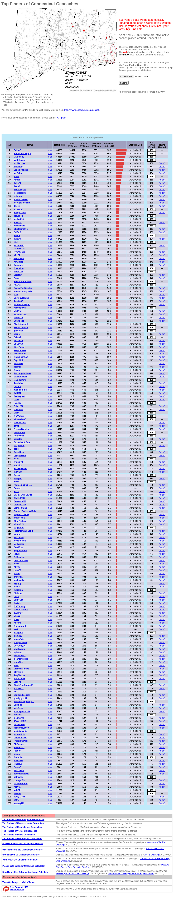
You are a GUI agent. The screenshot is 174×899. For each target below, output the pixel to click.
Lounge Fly (19, 780)
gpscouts (18, 331)
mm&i (16, 176)
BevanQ (17, 767)
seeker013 (19, 219)
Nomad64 (18, 363)
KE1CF (17, 255)
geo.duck (18, 216)
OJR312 (17, 393)
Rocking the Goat (22, 373)
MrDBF (17, 790)
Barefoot (18, 275)
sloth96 (17, 793)
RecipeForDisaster (23, 288)
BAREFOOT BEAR (23, 495)
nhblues (18, 715)
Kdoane (17, 623)
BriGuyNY (18, 344)
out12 (16, 619)
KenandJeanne (21, 327)
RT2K (16, 491)
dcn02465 (18, 760)
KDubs (17, 180)
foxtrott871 (19, 245)
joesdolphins (20, 193)
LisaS (16, 399)
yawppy (17, 583)
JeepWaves (19, 675)
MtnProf (17, 311)
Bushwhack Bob (22, 442)
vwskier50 (18, 537)
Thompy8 (18, 462)
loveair (17, 564)
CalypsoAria (20, 455)
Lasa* (16, 413)
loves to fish (20, 541)
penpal (17, 754)
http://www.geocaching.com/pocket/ (81, 110)
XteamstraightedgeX (24, 701)
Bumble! (18, 705)
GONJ (17, 800)
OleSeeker (19, 744)
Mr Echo (18, 173)
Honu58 (17, 570)
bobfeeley (18, 777)
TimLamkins (20, 422)
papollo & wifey (21, 514)
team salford (20, 380)
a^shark (18, 222)
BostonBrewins (21, 298)
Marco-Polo (19, 734)
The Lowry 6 (20, 626)
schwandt (18, 209)
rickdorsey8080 (21, 728)
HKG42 (17, 285)
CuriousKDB (20, 504)
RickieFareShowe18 (23, 685)
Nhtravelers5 (20, 419)
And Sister (18, 258)
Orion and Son (21, 560)
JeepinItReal (20, 350)
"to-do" (162, 163)
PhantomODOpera (23, 485)
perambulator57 (21, 774)
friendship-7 (20, 655)
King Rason (19, 347)
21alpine (18, 593)
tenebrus (18, 764)
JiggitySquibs (20, 550)
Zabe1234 (18, 406)
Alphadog (18, 166)
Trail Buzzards (21, 609)
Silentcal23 (19, 747)
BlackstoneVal (21, 324)
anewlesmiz (19, 518)
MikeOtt (17, 616)
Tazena (17, 475)
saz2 (16, 629)
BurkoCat (18, 600)
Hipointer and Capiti (23, 531)
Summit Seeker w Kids (25, 511)
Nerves (17, 554)
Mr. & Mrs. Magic (22, 304)
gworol (17, 534)
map (50, 150)
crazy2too (18, 662)
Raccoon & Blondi (22, 281)
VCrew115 (18, 524)
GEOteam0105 (21, 229)
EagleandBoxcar (22, 695)
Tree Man (18, 409)
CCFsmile (18, 672)
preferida (18, 577)
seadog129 (19, 803)
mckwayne (19, 718)
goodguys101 (20, 698)
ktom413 (18, 636)
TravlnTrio (18, 268)
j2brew (17, 206)
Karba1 (17, 603)
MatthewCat (19, 249)
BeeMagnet (19, 396)
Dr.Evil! (17, 232)
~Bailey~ (18, 403)
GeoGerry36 (20, 646)
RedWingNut (20, 189)
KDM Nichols (20, 521)
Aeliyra (16, 787)
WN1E (17, 573)
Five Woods (19, 252)
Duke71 (17, 183)
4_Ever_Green (21, 199)
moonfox (18, 465)
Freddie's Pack (21, 741)
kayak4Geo (19, 724)
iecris (16, 459)
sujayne (17, 239)
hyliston (18, 652)
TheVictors (19, 416)
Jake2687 (18, 301)
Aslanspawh (19, 308)
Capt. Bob (18, 360)
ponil (16, 449)
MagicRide (19, 527)
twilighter (61, 117)
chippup (18, 196)
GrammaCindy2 (21, 669)
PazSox (17, 751)
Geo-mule (18, 265)
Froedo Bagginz (21, 429)
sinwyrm (18, 478)
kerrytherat (19, 445)
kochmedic (19, 580)
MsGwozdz (19, 544)
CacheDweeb (20, 737)
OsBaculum (19, 557)
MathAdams (19, 160)
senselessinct (20, 314)
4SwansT (18, 613)
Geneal (17, 488)
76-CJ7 (17, 692)
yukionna (18, 590)
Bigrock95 (19, 770)
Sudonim (18, 757)
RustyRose (19, 452)
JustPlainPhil (20, 390)
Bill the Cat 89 (20, 508)
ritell (16, 242)
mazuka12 (18, 688)
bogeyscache (20, 642)
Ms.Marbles (19, 163)
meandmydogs (21, 659)
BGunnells (19, 321)
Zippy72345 (19, 797)
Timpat (17, 370)
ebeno (17, 334)
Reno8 (17, 186)
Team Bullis (19, 432)
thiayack (18, 472)
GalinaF (17, 150)
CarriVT (17, 682)
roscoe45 (18, 340)
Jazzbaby (18, 383)
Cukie (16, 596)
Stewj (16, 665)
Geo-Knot (18, 547)
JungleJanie (20, 212)
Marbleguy (19, 157)
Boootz (17, 278)
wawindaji (18, 262)
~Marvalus (19, 436)
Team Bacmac (20, 376)
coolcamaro (19, 226)
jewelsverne (19, 649)
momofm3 (18, 639)
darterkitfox (19, 678)
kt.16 (16, 294)
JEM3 (16, 482)
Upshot (17, 386)
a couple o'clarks (22, 203)
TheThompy (19, 606)
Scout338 (18, 271)
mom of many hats (23, 291)
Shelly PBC (19, 498)
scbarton (18, 439)
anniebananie (20, 731)
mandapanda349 (22, 711)
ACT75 (16, 567)
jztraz (16, 426)
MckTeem (18, 708)
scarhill (17, 367)
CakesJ (17, 337)
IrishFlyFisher (20, 468)
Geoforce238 (20, 501)
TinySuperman (21, 357)
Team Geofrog (20, 783)
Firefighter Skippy (22, 153)
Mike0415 (18, 317)
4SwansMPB (20, 721)
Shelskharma (20, 354)
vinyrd (17, 235)
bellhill (17, 587)
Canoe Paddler (21, 170)
